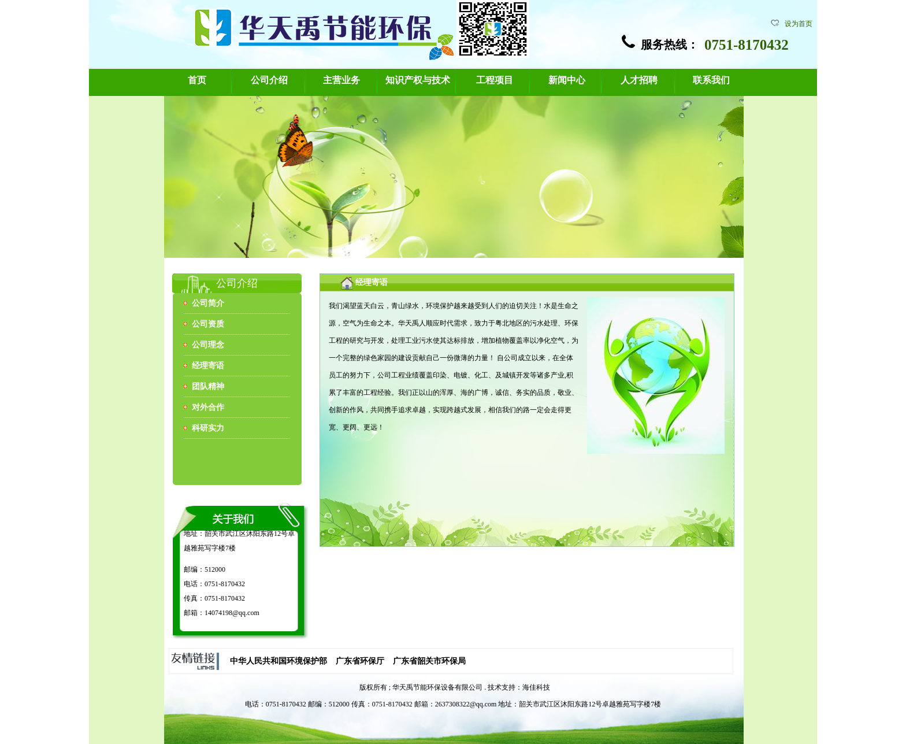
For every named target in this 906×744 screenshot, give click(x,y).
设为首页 (798, 24)
